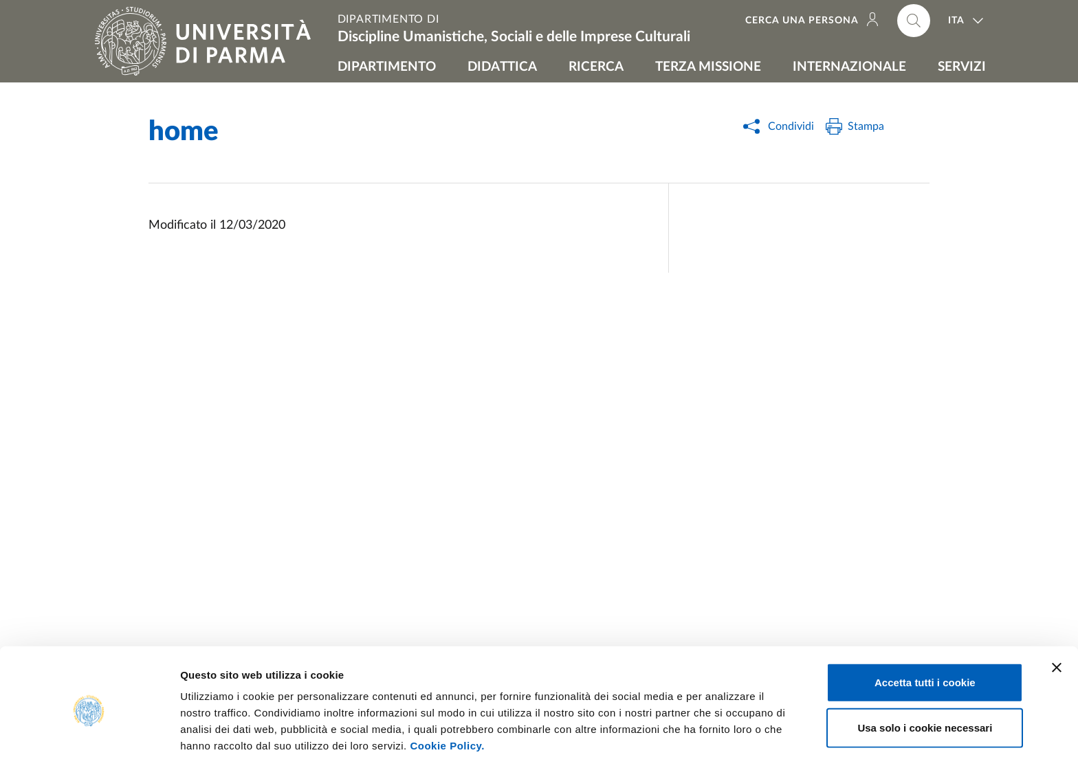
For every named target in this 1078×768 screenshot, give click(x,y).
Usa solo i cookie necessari (924, 678)
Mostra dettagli (723, 741)
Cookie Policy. (447, 696)
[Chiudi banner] (1057, 618)
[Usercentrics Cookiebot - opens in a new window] (89, 741)
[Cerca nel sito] (913, 20)
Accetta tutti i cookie (925, 633)
